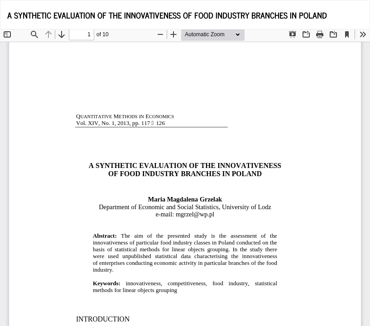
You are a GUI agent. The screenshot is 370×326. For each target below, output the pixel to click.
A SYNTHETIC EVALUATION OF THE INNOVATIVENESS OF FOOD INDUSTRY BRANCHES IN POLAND (167, 15)
